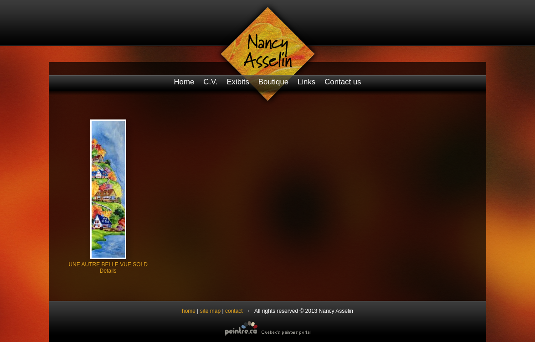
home (188, 311)
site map (210, 311)
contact (234, 311)
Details (108, 271)
